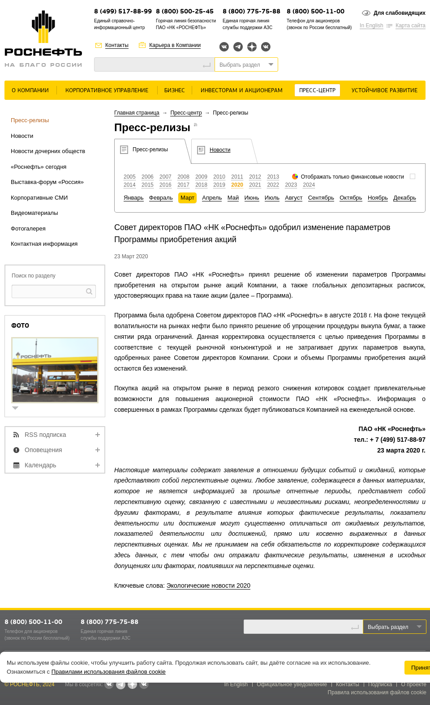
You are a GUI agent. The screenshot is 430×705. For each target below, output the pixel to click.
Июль (272, 197)
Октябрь (351, 197)
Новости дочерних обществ (48, 151)
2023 (291, 185)
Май (233, 197)
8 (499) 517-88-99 (123, 12)
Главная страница (136, 113)
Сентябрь (321, 197)
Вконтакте (224, 46)
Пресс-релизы (30, 120)
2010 (219, 177)
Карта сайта (411, 25)
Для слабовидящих (400, 13)
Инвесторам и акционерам (242, 91)
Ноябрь (378, 197)
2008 (183, 177)
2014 (130, 185)
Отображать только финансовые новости (352, 177)
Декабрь (404, 197)
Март (187, 197)
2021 (255, 185)
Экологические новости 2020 (208, 585)
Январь (134, 197)
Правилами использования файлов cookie (109, 671)
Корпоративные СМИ (39, 197)
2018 (201, 185)
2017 (183, 185)
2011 (237, 177)
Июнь (252, 197)
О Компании (30, 91)
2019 (219, 185)
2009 (201, 177)
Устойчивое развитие (384, 91)
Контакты (117, 45)
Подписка (380, 684)
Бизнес (174, 91)
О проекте (413, 684)
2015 (148, 185)
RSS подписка (45, 434)
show (18, 408)
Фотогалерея (28, 228)
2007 (165, 177)
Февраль (161, 197)
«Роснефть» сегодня (38, 166)
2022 (273, 185)
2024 (309, 185)
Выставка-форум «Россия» (47, 182)
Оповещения (43, 449)
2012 (255, 177)
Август (293, 197)
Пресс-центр (317, 91)
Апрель (212, 197)
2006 (148, 177)
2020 (237, 185)
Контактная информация (44, 243)
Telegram (238, 46)
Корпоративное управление (106, 91)
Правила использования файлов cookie (377, 692)
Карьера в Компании (175, 45)
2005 (130, 177)
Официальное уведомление (292, 684)
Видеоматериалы (34, 212)
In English (371, 25)
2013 (273, 177)
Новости (22, 135)
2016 (165, 185)
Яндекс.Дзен (252, 46)
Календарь (40, 465)
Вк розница (266, 47)
